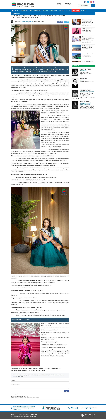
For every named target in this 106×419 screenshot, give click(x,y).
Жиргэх (66, 22)
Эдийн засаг (45, 10)
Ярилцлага (68, 10)
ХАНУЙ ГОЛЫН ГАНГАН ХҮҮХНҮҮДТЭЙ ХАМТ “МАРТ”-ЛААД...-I (86, 74)
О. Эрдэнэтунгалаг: (18, 22)
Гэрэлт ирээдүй (76, 10)
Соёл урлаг (61, 10)
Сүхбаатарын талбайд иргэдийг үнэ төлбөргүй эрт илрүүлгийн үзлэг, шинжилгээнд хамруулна (88, 38)
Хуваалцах (60, 22)
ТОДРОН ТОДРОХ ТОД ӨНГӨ (88, 61)
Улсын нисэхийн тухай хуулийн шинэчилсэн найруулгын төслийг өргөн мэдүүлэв (87, 21)
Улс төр (16, 10)
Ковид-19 (83, 10)
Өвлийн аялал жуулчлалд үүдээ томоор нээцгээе (87, 46)
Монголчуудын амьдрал (35, 10)
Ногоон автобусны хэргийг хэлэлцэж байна (87, 54)
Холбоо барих (34, 414)
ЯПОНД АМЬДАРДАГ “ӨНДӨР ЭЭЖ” (86, 81)
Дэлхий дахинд (53, 10)
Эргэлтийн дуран (16, 13)
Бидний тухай (13, 414)
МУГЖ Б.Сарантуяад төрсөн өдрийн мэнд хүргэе (88, 29)
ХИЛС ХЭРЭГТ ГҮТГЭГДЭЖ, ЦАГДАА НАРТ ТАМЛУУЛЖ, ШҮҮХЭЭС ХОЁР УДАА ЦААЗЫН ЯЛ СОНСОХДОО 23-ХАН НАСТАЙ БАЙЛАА (83, 108)
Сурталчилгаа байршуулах (23, 414)
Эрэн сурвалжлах (24, 10)
